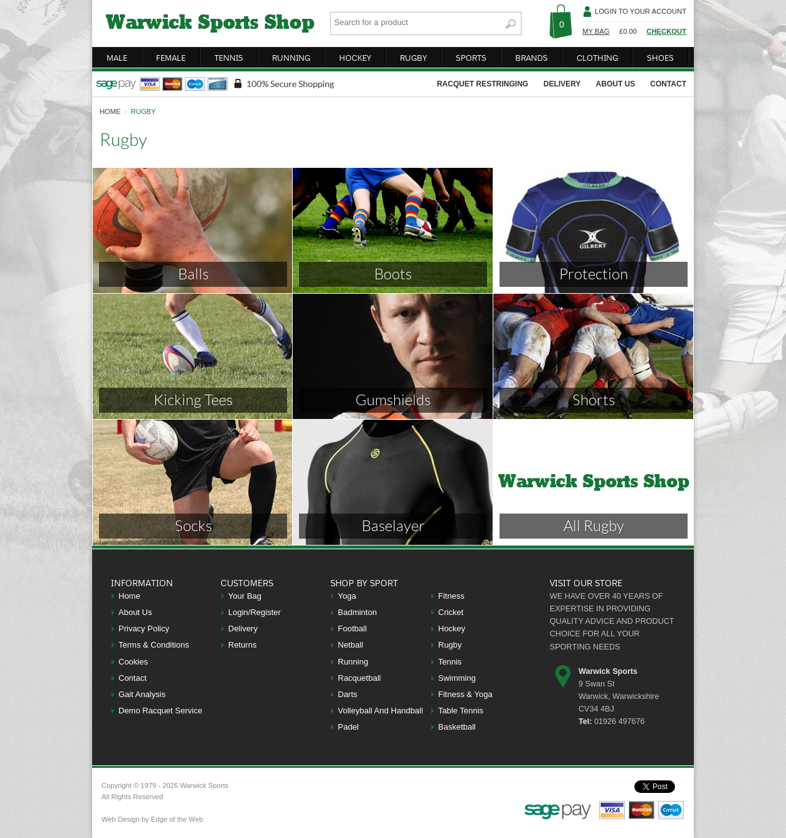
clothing (597, 58)
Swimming (457, 678)
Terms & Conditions (153, 644)
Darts (347, 694)
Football (352, 628)
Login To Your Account (640, 11)
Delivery (243, 628)
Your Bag (244, 596)
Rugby (450, 644)
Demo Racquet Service (160, 710)
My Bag (595, 31)
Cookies (133, 661)
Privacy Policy (143, 628)
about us (616, 84)
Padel (348, 727)
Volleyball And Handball (380, 710)
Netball (350, 644)
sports (471, 58)
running (291, 58)
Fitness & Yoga (465, 694)
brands (531, 58)
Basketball (457, 727)
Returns (242, 644)
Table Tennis (460, 710)
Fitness (451, 596)
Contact (132, 678)
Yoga (347, 596)
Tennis (450, 661)
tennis (228, 58)
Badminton (357, 612)
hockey (355, 58)
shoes (660, 58)
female (171, 58)
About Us (135, 612)
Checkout (666, 31)
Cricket (450, 612)
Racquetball (359, 678)
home (110, 111)
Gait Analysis (141, 694)
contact (668, 84)
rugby (413, 58)
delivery (562, 84)
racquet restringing (482, 84)
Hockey (451, 628)
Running (353, 661)
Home (129, 596)
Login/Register (254, 612)
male (117, 58)
